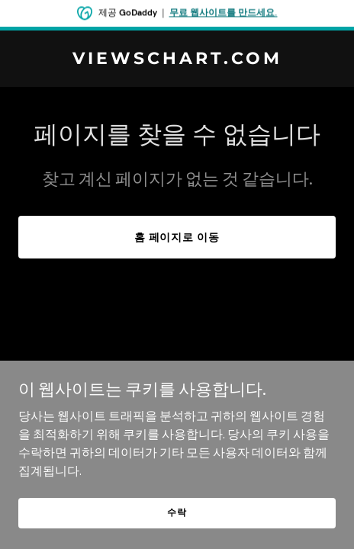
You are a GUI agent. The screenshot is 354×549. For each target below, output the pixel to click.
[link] (177, 59)
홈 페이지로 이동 (177, 237)
